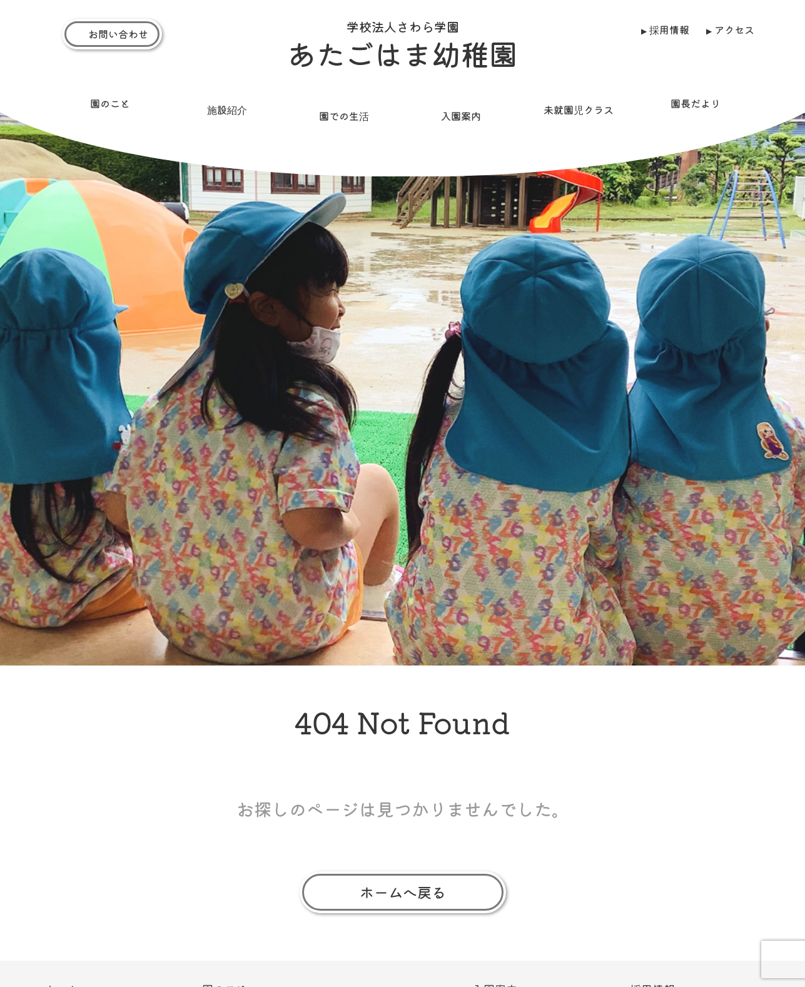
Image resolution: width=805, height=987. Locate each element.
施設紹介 (226, 103)
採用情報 (669, 29)
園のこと (109, 97)
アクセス (734, 29)
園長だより (696, 97)
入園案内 (461, 109)
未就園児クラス (578, 103)
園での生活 (344, 109)
